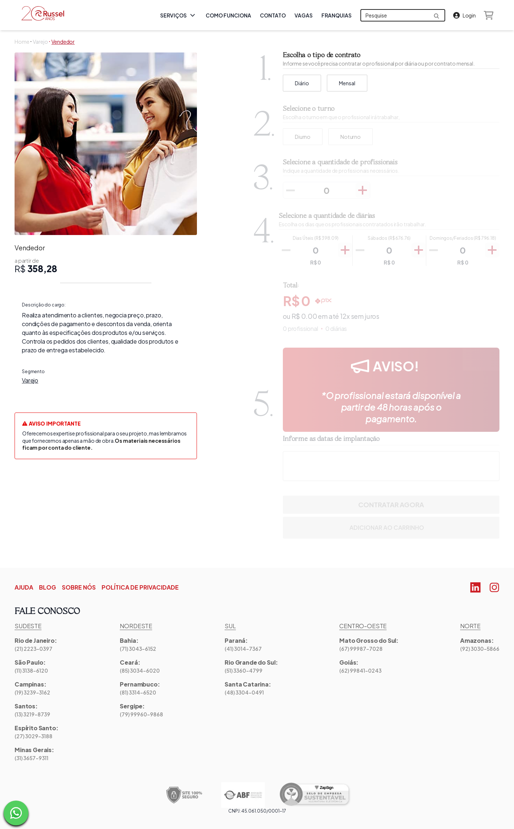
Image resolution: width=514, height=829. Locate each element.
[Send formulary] (436, 16)
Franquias (336, 17)
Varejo (40, 41)
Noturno (350, 136)
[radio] (303, 136)
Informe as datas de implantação (331, 439)
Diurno (303, 136)
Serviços (178, 15)
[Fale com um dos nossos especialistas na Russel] (16, 813)
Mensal (347, 83)
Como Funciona (228, 17)
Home (22, 41)
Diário (302, 83)
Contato (273, 17)
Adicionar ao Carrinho (391, 527)
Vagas (303, 17)
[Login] (464, 15)
